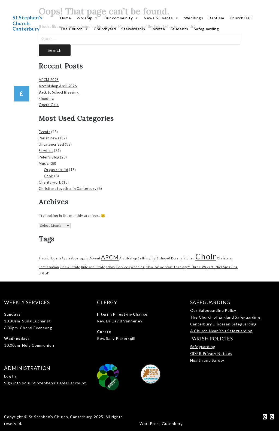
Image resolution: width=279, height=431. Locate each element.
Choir (48, 176)
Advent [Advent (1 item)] (95, 258)
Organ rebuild (56, 169)
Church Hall (241, 18)
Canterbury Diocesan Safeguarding (223, 324)
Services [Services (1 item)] (123, 267)
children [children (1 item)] (188, 258)
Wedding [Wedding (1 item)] (138, 267)
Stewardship (133, 28)
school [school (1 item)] (111, 267)
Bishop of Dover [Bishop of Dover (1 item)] (168, 258)
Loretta (158, 28)
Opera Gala (49, 105)
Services (46, 150)
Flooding (46, 98)
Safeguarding (206, 28)
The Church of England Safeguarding (225, 317)
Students (179, 28)
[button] (21, 93)
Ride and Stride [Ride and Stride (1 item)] (93, 267)
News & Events (161, 18)
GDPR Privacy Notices (211, 353)
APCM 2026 (49, 79)
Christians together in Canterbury (67, 188)
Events (44, 132)
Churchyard (105, 28)
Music (44, 163)
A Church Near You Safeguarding (221, 330)
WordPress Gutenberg (161, 423)
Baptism (216, 18)
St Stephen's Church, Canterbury (28, 23)
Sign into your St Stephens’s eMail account (45, 383)
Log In (10, 376)
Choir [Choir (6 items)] (205, 256)
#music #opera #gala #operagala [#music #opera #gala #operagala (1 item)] (64, 258)
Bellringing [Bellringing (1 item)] (147, 258)
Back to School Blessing (58, 92)
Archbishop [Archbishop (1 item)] (128, 258)
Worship (87, 18)
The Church (74, 28)
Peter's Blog (49, 157)
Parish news (49, 138)
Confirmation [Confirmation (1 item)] (49, 267)
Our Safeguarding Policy (213, 310)
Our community (121, 18)
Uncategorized (51, 144)
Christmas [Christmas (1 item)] (225, 258)
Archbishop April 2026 (58, 86)
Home (65, 18)
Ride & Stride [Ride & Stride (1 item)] (70, 267)
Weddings (193, 18)
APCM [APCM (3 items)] (110, 257)
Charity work (50, 182)
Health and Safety (207, 360)
